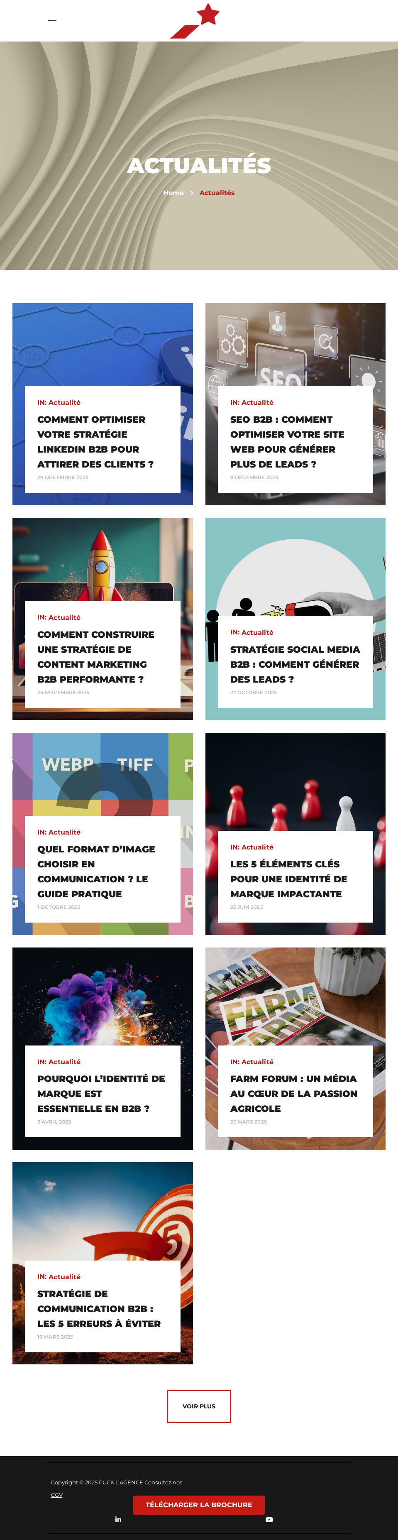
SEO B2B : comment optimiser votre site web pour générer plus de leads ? (287, 442)
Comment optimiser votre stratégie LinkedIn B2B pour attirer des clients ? (95, 442)
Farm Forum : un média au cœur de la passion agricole (294, 1093)
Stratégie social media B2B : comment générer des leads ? (295, 664)
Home (173, 193)
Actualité (65, 402)
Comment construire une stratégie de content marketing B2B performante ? (95, 657)
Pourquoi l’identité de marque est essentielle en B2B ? (101, 1093)
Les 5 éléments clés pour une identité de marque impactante (288, 879)
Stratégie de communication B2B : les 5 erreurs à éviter (99, 1308)
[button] (342, 20)
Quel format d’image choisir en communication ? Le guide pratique (96, 872)
